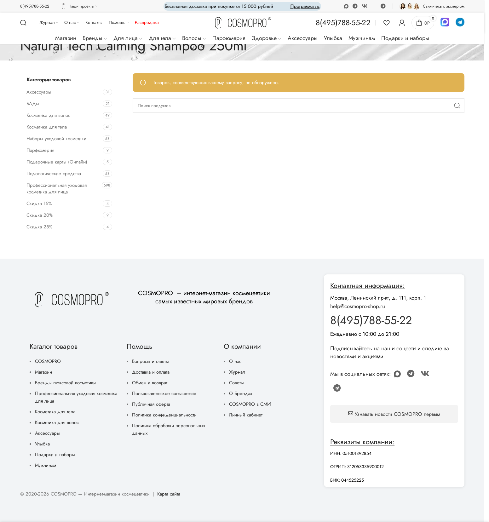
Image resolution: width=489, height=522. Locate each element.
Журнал (237, 372)
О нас (235, 361)
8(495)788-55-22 (371, 320)
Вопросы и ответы (150, 361)
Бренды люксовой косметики (65, 382)
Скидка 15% (39, 203)
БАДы (32, 103)
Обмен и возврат (149, 382)
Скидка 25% (39, 226)
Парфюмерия (40, 150)
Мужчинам (45, 465)
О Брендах (240, 393)
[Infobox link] (34, 6)
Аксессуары (38, 92)
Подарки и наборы (55, 454)
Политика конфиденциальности (164, 414)
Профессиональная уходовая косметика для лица (56, 188)
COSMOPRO (48, 361)
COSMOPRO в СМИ (250, 404)
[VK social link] (365, 6)
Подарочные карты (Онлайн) (56, 161)
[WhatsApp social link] (355, 6)
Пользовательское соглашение (164, 393)
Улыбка (42, 443)
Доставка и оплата (151, 372)
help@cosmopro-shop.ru (357, 306)
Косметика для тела (46, 126)
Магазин (43, 372)
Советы (236, 382)
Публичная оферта (151, 404)
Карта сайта (168, 493)
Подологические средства (53, 173)
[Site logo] (242, 23)
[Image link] (71, 299)
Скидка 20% (39, 215)
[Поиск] (23, 22)
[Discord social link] (374, 6)
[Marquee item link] (302, 6)
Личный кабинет (245, 414)
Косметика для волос (48, 115)
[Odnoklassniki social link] (346, 6)
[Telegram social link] (383, 6)
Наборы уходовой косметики (56, 138)
